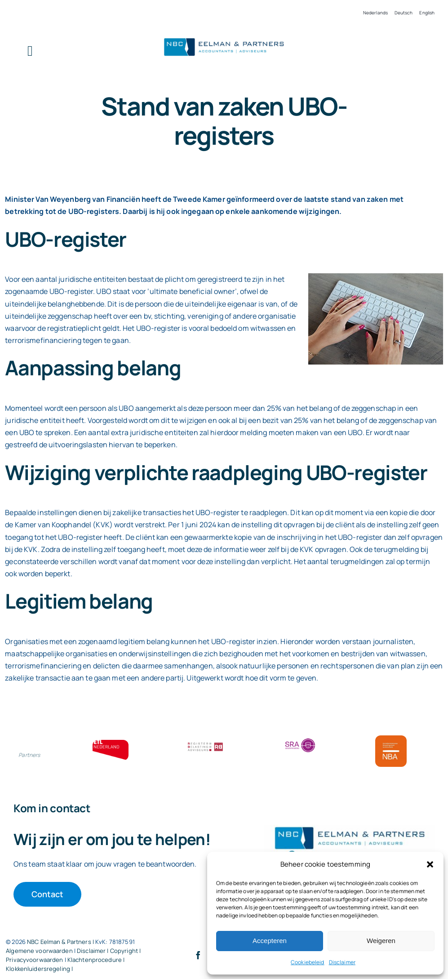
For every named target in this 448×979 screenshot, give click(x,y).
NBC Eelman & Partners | (61, 942)
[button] (430, 864)
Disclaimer (342, 962)
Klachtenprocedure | (95, 960)
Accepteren (270, 940)
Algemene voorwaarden (39, 951)
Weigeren (381, 940)
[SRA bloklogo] (300, 739)
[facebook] (198, 955)
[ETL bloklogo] (111, 743)
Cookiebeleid (307, 962)
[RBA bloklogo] (205, 743)
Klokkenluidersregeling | (39, 969)
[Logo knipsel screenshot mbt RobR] (224, 38)
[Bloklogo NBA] (391, 739)
